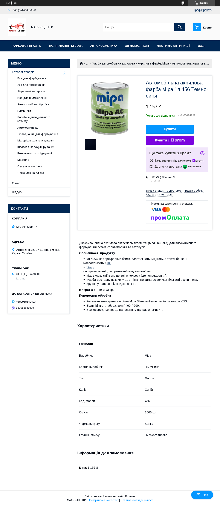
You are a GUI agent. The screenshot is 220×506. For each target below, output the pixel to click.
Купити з (170, 140)
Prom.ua (130, 496)
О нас (16, 183)
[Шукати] (179, 27)
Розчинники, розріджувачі (34, 153)
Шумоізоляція (137, 45)
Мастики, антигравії (173, 45)
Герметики (24, 110)
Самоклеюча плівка (30, 172)
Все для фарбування (31, 78)
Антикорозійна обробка (33, 104)
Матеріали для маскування (35, 140)
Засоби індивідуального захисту (33, 119)
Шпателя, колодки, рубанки (35, 147)
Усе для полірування (31, 84)
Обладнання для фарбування (37, 134)
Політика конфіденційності (137, 500)
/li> (109, 263)
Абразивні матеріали (31, 91)
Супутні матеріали (29, 166)
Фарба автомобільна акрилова (113, 63)
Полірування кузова (65, 45)
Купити (170, 129)
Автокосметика (103, 45)
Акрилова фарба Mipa (153, 63)
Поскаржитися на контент (103, 500)
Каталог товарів (23, 72)
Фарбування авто (26, 45)
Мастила (23, 159)
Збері (90, 267)
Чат (202, 495)
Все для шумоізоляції (32, 97)
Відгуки (17, 192)
